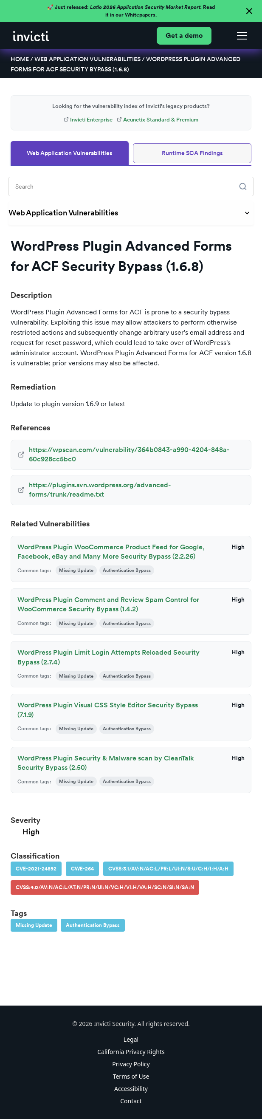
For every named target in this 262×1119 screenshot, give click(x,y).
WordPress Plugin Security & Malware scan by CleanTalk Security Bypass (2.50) (105, 762)
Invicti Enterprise (88, 119)
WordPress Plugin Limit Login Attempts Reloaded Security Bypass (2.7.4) (108, 657)
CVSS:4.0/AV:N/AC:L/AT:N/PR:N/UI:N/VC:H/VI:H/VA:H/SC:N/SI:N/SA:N (105, 887)
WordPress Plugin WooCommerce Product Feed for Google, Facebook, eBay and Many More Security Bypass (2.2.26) (110, 551)
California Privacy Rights (130, 1052)
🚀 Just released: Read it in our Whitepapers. (131, 11)
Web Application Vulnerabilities (87, 59)
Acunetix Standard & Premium (157, 119)
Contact (131, 1101)
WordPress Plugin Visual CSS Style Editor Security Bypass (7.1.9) (107, 709)
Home (20, 59)
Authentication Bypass (93, 925)
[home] (31, 35)
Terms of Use (131, 1076)
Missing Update (34, 925)
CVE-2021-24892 (36, 869)
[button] (240, 35)
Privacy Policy (130, 1064)
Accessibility (131, 1089)
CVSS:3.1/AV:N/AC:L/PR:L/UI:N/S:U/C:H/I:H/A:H (168, 869)
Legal (131, 1039)
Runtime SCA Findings (192, 153)
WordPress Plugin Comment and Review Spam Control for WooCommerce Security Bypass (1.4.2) (108, 604)
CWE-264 (82, 869)
